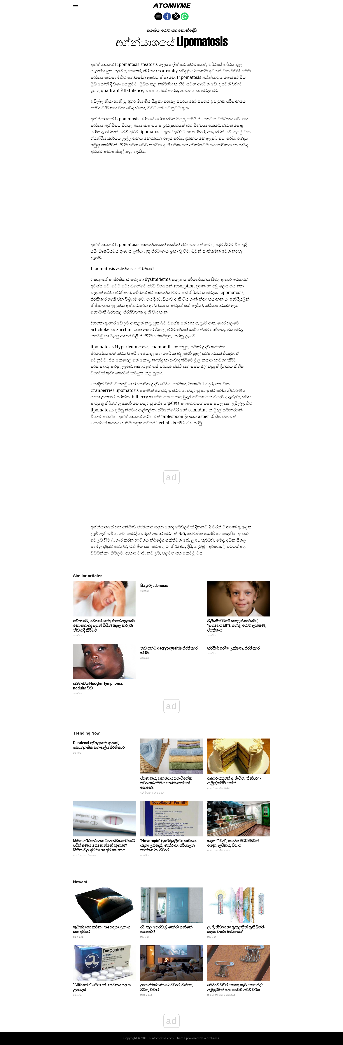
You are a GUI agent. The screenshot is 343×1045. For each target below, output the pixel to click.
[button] (75, 5)
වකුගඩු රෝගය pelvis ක (162, 403)
